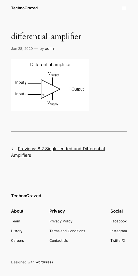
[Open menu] (124, 8)
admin (50, 48)
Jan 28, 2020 (22, 48)
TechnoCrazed (24, 8)
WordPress (44, 262)
